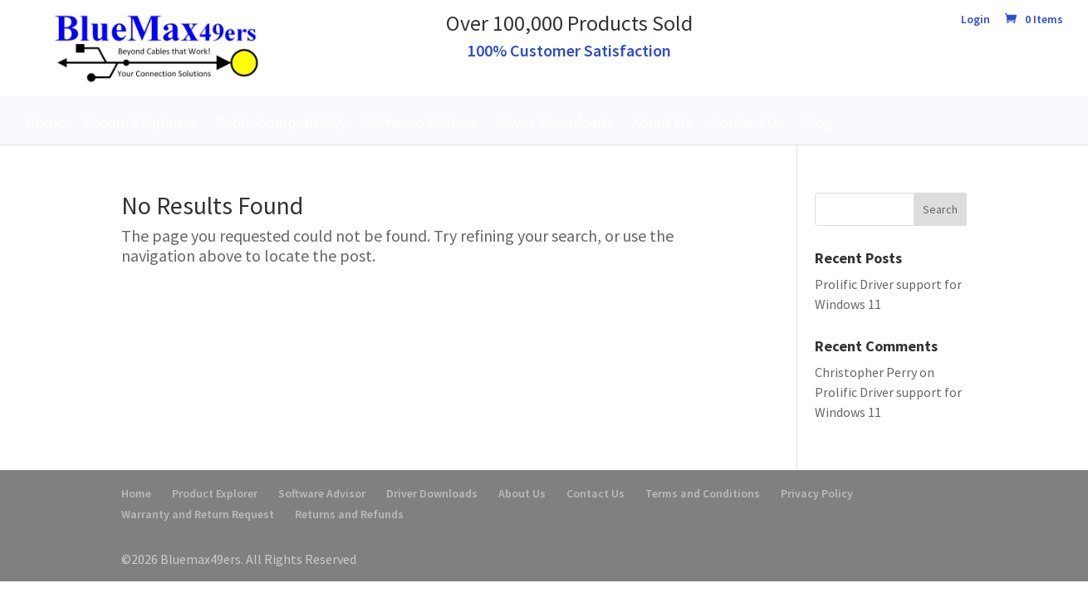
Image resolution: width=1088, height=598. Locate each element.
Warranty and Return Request (197, 514)
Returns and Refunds (349, 514)
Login (975, 20)
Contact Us (747, 122)
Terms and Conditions (702, 493)
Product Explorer (140, 122)
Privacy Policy (817, 493)
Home (45, 122)
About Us (661, 122)
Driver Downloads (553, 122)
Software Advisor (420, 122)
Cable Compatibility (280, 122)
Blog (817, 122)
